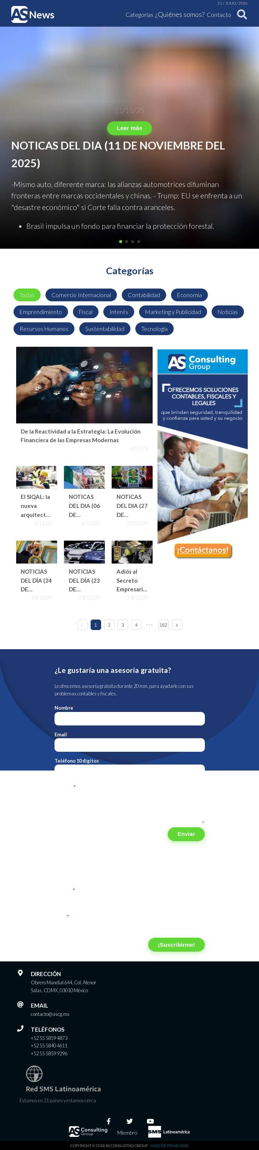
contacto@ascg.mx (50, 1014)
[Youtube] (150, 1121)
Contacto (219, 14)
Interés (118, 311)
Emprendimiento (41, 311)
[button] (120, 241)
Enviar (186, 834)
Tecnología (154, 328)
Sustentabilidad (104, 328)
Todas (27, 295)
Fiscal (85, 311)
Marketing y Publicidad (173, 311)
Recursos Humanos (44, 328)
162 (163, 625)
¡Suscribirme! (176, 944)
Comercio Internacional (81, 295)
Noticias (228, 311)
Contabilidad (144, 295)
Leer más (129, 128)
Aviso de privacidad (169, 1145)
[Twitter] (129, 1121)
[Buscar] (240, 14)
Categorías (139, 14)
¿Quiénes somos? (179, 14)
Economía (189, 295)
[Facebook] (108, 1121)
